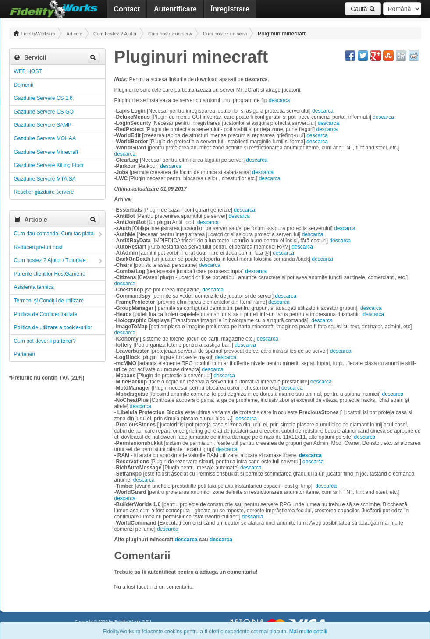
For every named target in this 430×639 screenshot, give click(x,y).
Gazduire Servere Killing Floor (49, 165)
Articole (74, 33)
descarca (279, 100)
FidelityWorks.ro (35, 33)
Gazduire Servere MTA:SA (45, 179)
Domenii (23, 85)
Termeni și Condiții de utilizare (49, 301)
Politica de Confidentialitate (46, 314)
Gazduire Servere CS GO (44, 112)
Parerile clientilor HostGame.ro (49, 274)
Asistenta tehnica (34, 287)
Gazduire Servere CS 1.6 (43, 98)
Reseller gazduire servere (44, 192)
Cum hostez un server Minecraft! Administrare (225, 33)
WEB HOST (28, 71)
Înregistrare (230, 9)
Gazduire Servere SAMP (42, 125)
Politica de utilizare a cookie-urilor (53, 327)
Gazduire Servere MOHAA (45, 138)
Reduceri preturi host (38, 247)
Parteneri (25, 354)
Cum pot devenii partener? (45, 341)
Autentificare (175, 9)
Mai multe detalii (308, 631)
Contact (127, 9)
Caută (363, 8)
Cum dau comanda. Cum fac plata (54, 234)
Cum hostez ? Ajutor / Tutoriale (115, 33)
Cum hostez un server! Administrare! (170, 33)
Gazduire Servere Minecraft (46, 152)
